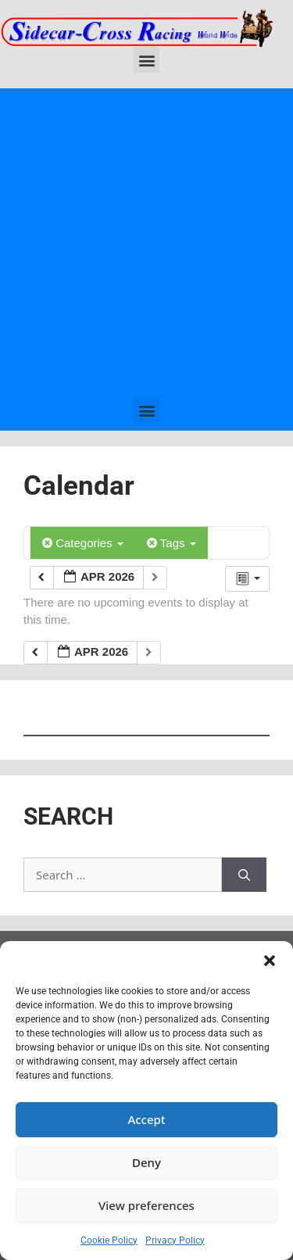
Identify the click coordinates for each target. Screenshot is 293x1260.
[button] (269, 960)
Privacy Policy (175, 1240)
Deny (146, 1162)
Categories (82, 542)
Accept (146, 1119)
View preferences (146, 1205)
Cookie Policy (109, 1240)
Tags (171, 542)
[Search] (244, 875)
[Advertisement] (146, 242)
